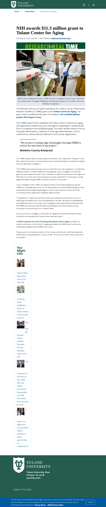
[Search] (84, 5)
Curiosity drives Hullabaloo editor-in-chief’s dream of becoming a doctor (23, 308)
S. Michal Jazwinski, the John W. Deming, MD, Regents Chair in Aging (42, 221)
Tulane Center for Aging (65, 111)
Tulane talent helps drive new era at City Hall (22, 277)
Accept (90, 502)
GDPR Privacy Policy (55, 505)
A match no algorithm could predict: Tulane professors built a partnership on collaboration (23, 428)
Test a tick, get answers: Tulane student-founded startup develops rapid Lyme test (23, 339)
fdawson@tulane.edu (61, 38)
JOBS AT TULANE (22, 489)
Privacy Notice (40, 505)
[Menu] (93, 5)
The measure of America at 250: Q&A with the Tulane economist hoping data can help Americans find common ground (23, 383)
